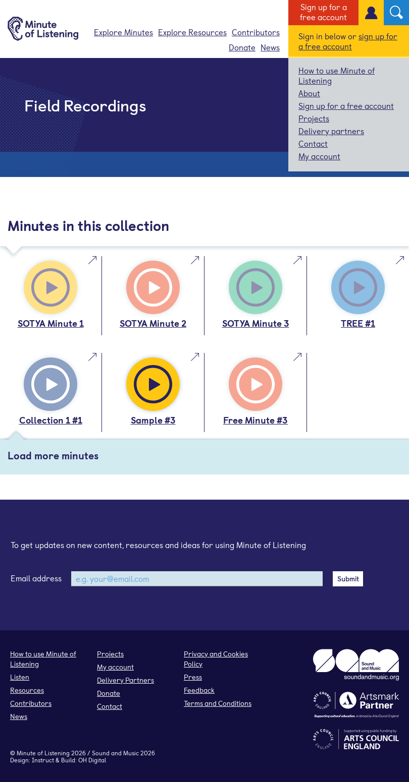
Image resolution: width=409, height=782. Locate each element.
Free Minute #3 (255, 420)
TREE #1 (358, 323)
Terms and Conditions (217, 703)
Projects (313, 118)
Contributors (256, 32)
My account (319, 156)
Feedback (199, 690)
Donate (242, 47)
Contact (313, 143)
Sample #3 (153, 420)
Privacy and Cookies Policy (216, 658)
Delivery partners (331, 131)
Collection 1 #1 (50, 420)
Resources (27, 690)
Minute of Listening (43, 752)
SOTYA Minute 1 (51, 323)
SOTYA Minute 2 (153, 323)
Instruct (43, 759)
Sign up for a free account (323, 12)
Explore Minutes (123, 32)
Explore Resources (192, 32)
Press (193, 677)
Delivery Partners (125, 680)
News (270, 47)
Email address (36, 578)
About (309, 93)
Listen (19, 677)
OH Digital (92, 759)
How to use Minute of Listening (336, 75)
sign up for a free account (347, 41)
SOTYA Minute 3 (255, 323)
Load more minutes (53, 455)
